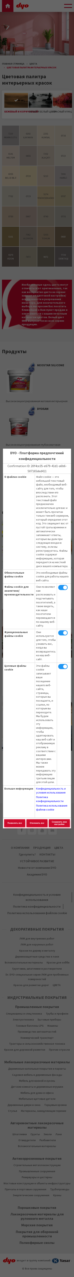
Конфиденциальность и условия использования (51, 790)
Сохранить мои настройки (59, 823)
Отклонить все (37, 823)
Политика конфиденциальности (50, 799)
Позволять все (14, 823)
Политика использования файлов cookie (51, 807)
